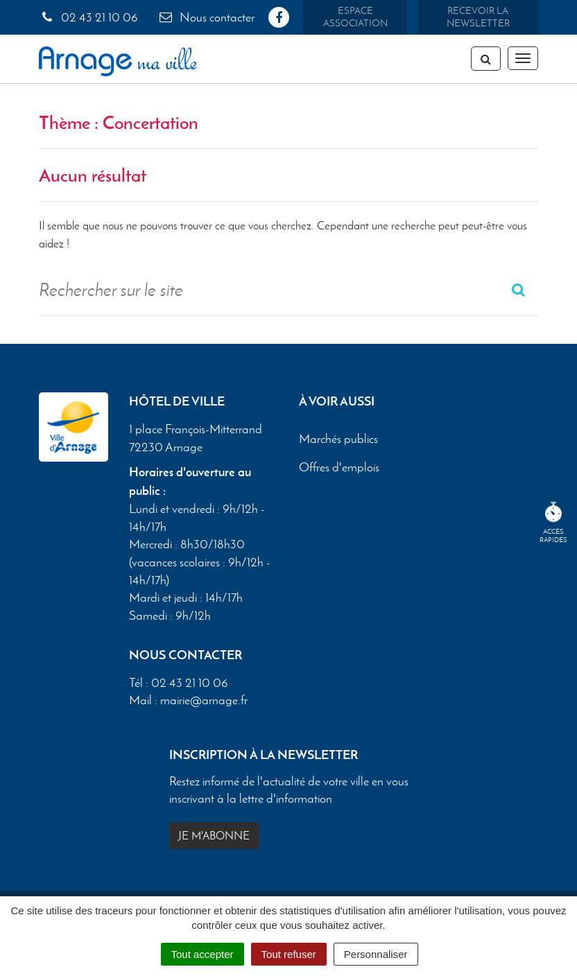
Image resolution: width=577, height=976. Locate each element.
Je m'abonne (214, 835)
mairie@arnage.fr (204, 700)
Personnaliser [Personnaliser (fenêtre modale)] (376, 954)
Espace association (355, 17)
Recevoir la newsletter (478, 17)
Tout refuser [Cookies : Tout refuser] (288, 954)
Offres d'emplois (339, 467)
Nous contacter (206, 17)
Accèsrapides (553, 523)
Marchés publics (338, 438)
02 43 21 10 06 (88, 17)
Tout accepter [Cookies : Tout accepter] (202, 954)
